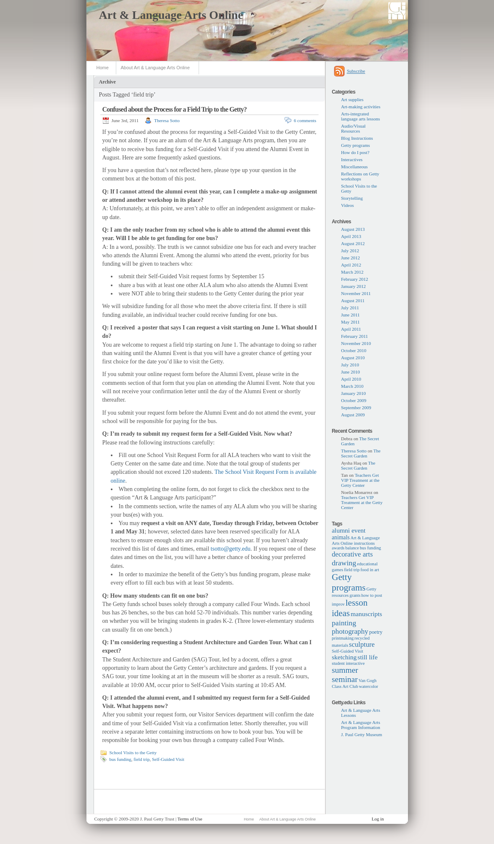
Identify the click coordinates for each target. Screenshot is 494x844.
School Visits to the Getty (133, 752)
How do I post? (355, 152)
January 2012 (353, 286)
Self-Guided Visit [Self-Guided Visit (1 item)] (347, 651)
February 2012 (354, 279)
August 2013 (353, 229)
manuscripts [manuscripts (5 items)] (366, 613)
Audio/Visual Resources (353, 128)
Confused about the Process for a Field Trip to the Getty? (174, 109)
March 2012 (352, 271)
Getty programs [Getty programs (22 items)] (349, 582)
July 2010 (350, 364)
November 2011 (356, 293)
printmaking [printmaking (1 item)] (343, 638)
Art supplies (352, 99)
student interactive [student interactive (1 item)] (348, 663)
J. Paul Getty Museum (361, 734)
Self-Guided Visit (168, 759)
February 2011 (354, 336)
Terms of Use (190, 818)
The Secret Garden (361, 453)
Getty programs (355, 145)
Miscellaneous (354, 166)
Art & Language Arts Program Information (360, 725)
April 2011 (351, 329)
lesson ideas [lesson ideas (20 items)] (350, 608)
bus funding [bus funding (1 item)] (370, 548)
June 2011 (350, 314)
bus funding (120, 759)
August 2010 (353, 357)
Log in (377, 818)
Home (103, 67)
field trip (141, 759)
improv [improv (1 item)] (338, 604)
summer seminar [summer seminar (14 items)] (345, 675)
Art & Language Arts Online (171, 14)
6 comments (305, 120)
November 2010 (356, 343)
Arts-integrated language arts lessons (360, 116)
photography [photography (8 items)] (350, 631)
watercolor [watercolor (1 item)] (368, 686)
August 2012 (353, 243)
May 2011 (350, 321)
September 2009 (356, 407)
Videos (347, 205)
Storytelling (352, 198)
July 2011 (350, 307)
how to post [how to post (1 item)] (371, 595)
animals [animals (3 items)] (341, 537)
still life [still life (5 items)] (368, 657)
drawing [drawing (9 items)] (344, 563)
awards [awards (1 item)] (338, 548)
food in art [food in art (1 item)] (370, 569)
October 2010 (353, 350)
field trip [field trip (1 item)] (352, 569)
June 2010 (350, 371)
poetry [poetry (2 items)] (375, 632)
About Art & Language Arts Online (155, 67)
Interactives (352, 159)
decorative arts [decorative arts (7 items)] (352, 554)
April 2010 (351, 378)
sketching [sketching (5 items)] (344, 657)
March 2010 (352, 386)
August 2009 (353, 414)
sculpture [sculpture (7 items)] (362, 644)
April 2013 (351, 236)
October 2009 (353, 400)
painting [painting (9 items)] (344, 623)
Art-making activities (361, 106)
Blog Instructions (357, 138)
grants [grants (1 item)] (355, 595)
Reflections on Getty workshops (360, 176)
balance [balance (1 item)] (352, 548)
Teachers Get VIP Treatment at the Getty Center (360, 480)
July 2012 (350, 250)
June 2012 (350, 257)
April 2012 (351, 264)
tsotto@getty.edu (231, 549)
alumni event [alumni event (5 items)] (349, 530)
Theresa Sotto (167, 120)
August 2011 (353, 300)
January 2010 (353, 393)
